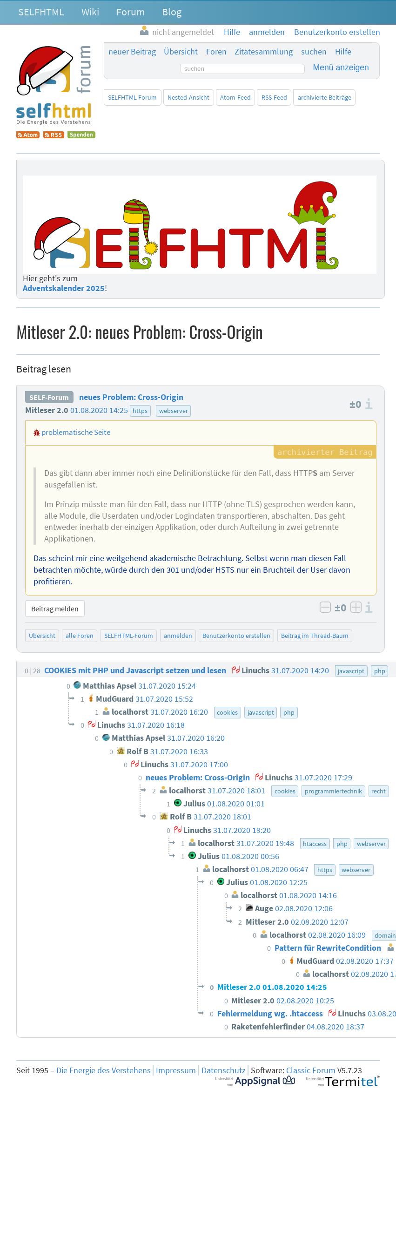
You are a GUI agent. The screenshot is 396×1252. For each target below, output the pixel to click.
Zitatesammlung (264, 52)
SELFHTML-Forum (132, 97)
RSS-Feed (274, 97)
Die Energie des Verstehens (103, 1070)
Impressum (176, 1070)
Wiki (90, 11)
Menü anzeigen (341, 67)
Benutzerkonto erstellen (236, 635)
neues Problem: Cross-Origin (131, 397)
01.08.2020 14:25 (99, 410)
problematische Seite (75, 432)
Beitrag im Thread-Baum (315, 635)
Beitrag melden (55, 608)
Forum (130, 11)
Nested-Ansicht (188, 97)
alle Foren (80, 635)
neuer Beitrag (132, 52)
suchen (314, 52)
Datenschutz (223, 1070)
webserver (173, 410)
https (140, 410)
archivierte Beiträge (324, 97)
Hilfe (343, 52)
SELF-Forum (49, 397)
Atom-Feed (235, 97)
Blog (171, 11)
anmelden (178, 635)
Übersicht (181, 52)
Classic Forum (311, 1070)
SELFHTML (41, 11)
